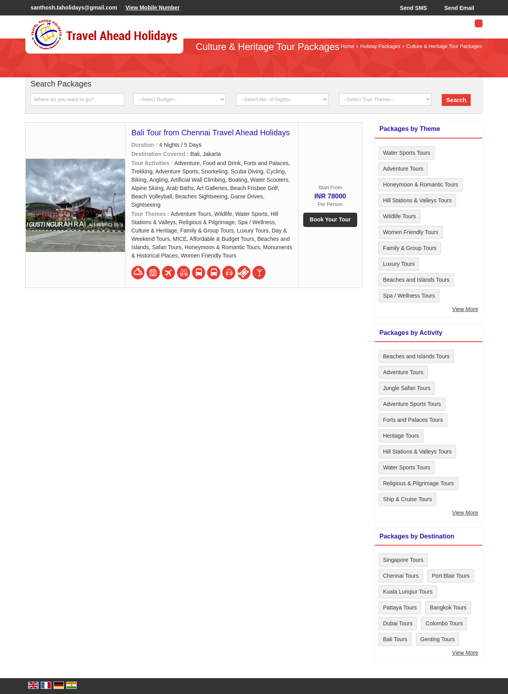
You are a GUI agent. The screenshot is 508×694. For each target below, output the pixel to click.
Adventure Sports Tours (412, 404)
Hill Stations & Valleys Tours (417, 200)
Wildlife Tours (399, 216)
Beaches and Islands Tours (416, 280)
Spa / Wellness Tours (409, 295)
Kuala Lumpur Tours (408, 591)
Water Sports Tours (406, 153)
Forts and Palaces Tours (413, 420)
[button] (152, 7)
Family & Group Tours (410, 248)
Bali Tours (395, 639)
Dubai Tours (397, 623)
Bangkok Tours (448, 607)
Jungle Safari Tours (407, 388)
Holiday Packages (380, 46)
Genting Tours (437, 639)
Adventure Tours (403, 168)
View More (465, 309)
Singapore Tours (403, 560)
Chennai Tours (401, 576)
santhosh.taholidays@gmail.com (74, 7)
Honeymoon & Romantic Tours (420, 184)
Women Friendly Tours (411, 232)
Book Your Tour (330, 219)
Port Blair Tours (451, 576)
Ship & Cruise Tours (407, 499)
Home (347, 46)
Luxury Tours (399, 264)
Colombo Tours (444, 623)
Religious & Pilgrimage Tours (418, 483)
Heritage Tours (401, 436)
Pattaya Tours (400, 607)
